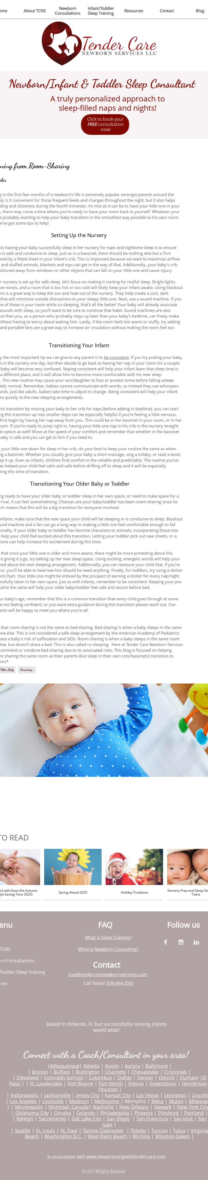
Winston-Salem (172, 1136)
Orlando (86, 1113)
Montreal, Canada (68, 1107)
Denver (145, 1077)
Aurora (132, 1066)
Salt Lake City (86, 1118)
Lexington (175, 1095)
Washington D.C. (63, 1136)
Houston (108, 1089)
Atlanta (91, 1066)
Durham (189, 1077)
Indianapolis (25, 1095)
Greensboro (162, 1083)
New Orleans (134, 1107)
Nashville (103, 1107)
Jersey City (87, 1095)
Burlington (88, 1072)
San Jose (183, 1118)
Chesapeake (145, 1072)
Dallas (125, 1077)
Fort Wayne (80, 1083)
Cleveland (28, 1077)
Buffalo (62, 1072)
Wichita (141, 1136)
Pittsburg (168, 1113)
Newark (162, 1107)
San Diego (118, 1118)
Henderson (194, 1083)
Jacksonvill (56, 1095)
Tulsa (179, 1130)
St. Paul (68, 1130)
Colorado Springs (63, 1077)
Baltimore (156, 1066)
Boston (40, 1072)
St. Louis (45, 1130)
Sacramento (52, 1118)
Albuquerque (64, 1066)
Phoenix (143, 1113)
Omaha (62, 1113)
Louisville (53, 1101)
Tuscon (159, 1130)
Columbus (100, 1077)
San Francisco (152, 1118)
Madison (79, 1101)
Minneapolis (29, 1107)
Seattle (22, 1130)
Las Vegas (147, 1095)
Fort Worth (111, 1083)
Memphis (135, 1101)
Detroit (166, 1077)
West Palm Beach (107, 1136)
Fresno (136, 1083)
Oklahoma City (32, 1113)
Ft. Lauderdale (46, 1083)
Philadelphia (115, 1113)
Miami (176, 1101)
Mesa (157, 1101)
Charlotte (115, 1072)
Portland (194, 1113)
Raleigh (25, 1118)
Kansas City (118, 1095)
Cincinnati (175, 1072)
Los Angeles (23, 1101)
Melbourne (106, 1101)
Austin (112, 1066)
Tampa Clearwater (103, 1130)
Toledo (138, 1130)
